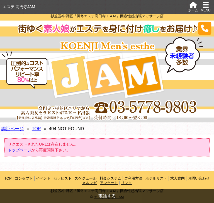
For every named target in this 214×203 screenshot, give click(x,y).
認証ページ (12, 128)
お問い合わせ (199, 178)
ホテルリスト (156, 178)
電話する (107, 196)
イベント (43, 178)
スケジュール (85, 178)
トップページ (19, 150)
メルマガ (89, 183)
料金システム (110, 178)
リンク (126, 183)
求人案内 (177, 178)
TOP (36, 128)
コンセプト (24, 178)
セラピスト (63, 178)
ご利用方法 (133, 178)
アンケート (109, 183)
